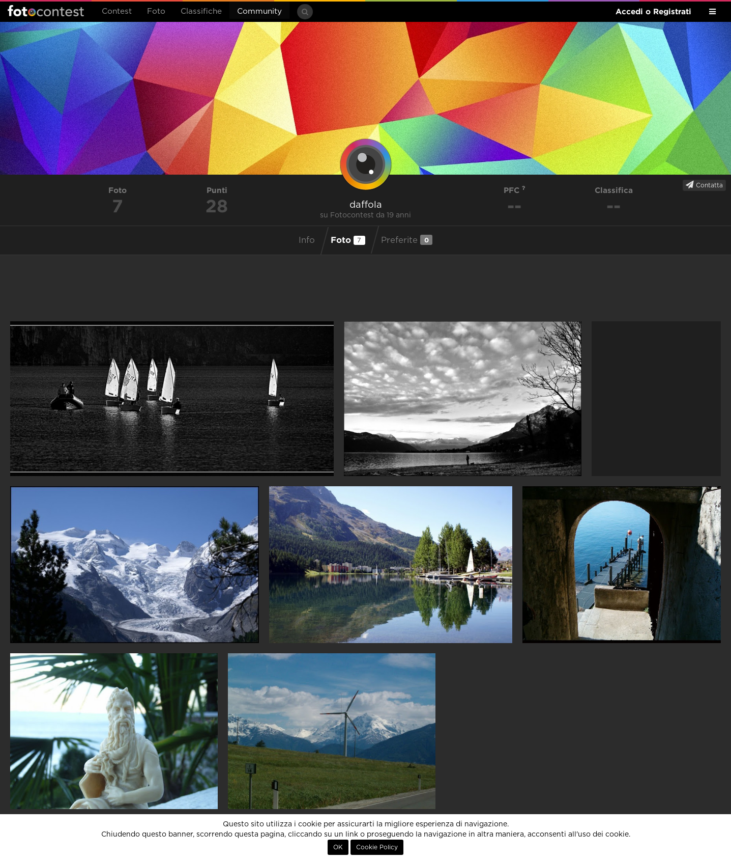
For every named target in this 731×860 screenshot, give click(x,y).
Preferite (406, 240)
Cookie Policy (377, 847)
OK (338, 847)
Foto (156, 11)
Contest (117, 11)
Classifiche (201, 11)
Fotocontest (46, 10)
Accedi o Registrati (653, 11)
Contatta (704, 185)
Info (307, 240)
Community (259, 11)
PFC (514, 190)
